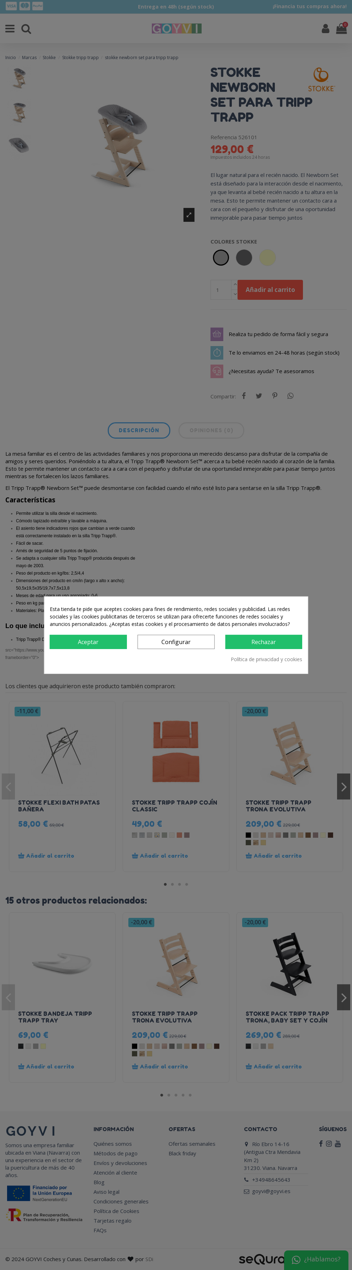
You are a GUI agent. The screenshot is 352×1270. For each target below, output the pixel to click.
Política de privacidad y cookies (266, 659)
